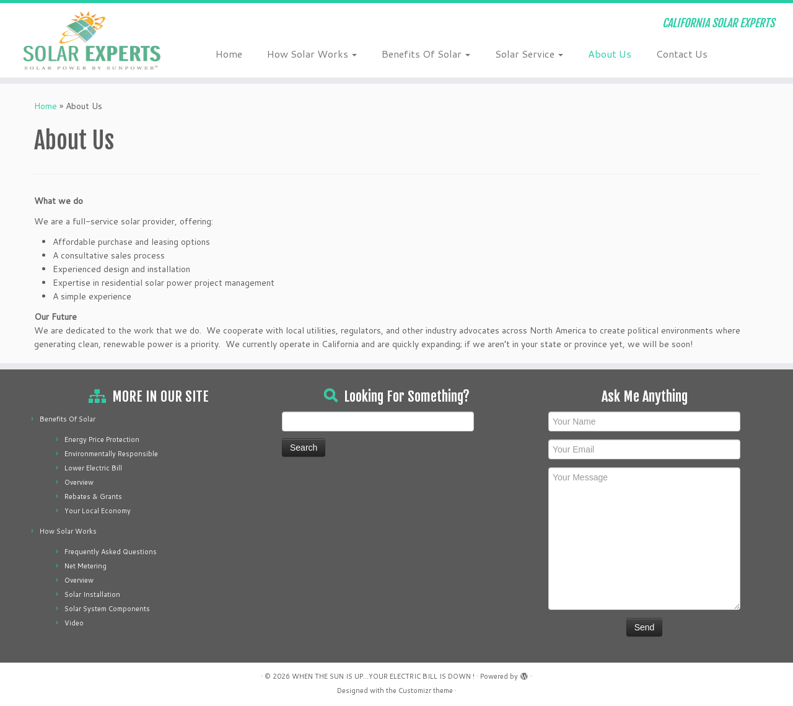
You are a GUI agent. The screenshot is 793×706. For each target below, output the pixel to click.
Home (229, 53)
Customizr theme (425, 690)
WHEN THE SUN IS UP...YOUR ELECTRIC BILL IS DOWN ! (383, 676)
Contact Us (682, 53)
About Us (609, 53)
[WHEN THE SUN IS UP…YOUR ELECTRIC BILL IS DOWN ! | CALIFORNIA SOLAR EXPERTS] (91, 40)
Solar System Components (107, 609)
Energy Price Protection (101, 439)
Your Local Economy (97, 511)
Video (74, 623)
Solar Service (529, 53)
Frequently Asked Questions (110, 552)
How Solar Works (312, 53)
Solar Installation (92, 594)
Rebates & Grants (93, 496)
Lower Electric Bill (93, 468)
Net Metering (85, 566)
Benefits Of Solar (426, 53)
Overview (79, 482)
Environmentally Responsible (111, 454)
